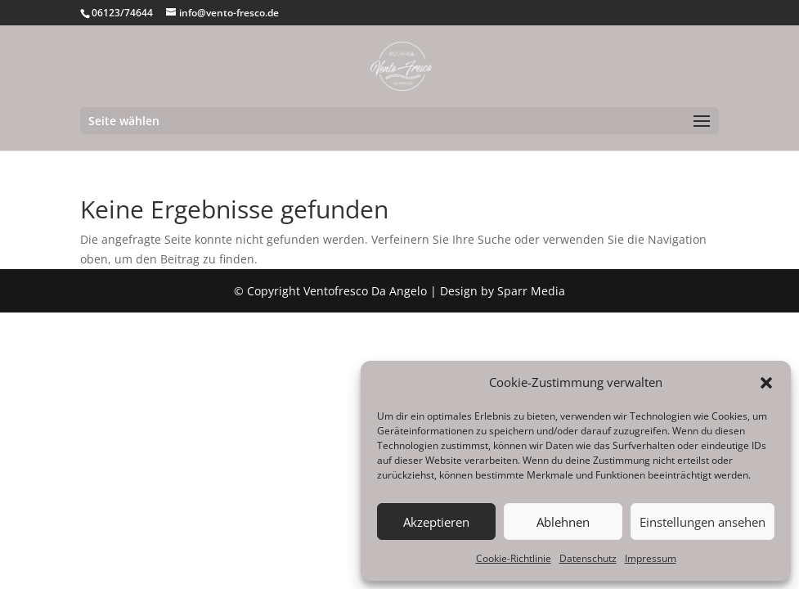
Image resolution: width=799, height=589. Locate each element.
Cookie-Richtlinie (513, 558)
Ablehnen (563, 522)
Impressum (650, 558)
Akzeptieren (436, 522)
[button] (766, 383)
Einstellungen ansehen (702, 522)
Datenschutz (588, 558)
